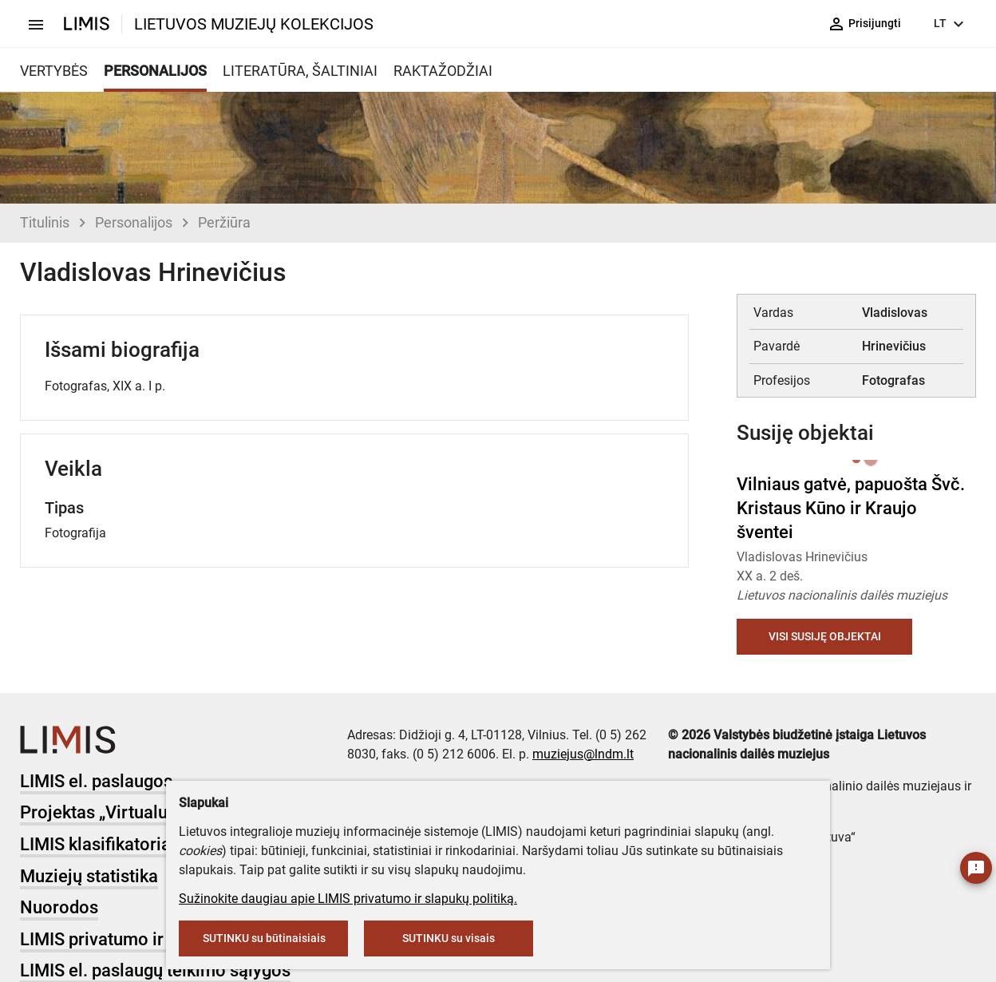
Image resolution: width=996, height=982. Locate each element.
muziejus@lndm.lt (583, 754)
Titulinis (44, 222)
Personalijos (133, 222)
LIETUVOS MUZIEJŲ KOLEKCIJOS (254, 24)
